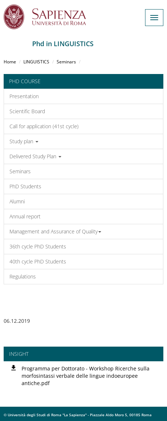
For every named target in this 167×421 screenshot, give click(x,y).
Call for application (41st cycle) (44, 126)
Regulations (23, 276)
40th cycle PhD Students (38, 261)
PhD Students (25, 186)
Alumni (17, 201)
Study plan (24, 141)
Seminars (66, 62)
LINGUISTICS (36, 62)
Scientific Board (27, 111)
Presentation (24, 96)
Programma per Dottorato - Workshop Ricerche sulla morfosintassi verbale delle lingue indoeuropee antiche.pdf (85, 376)
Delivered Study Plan (35, 156)
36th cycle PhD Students (38, 246)
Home (10, 62)
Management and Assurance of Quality (55, 231)
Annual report (25, 216)
